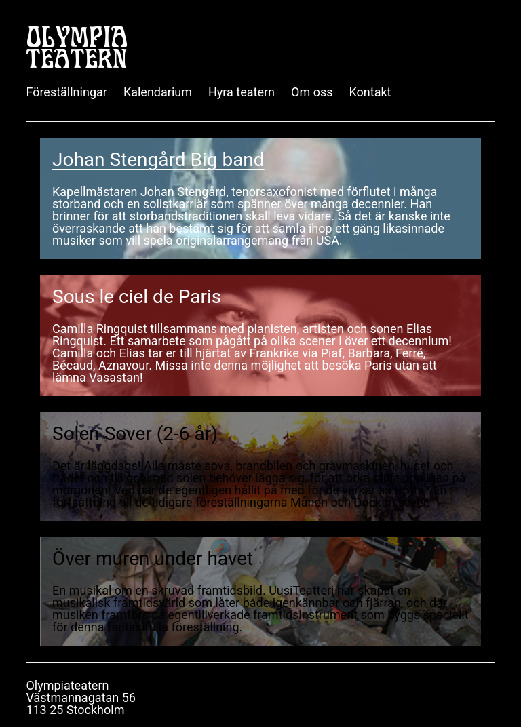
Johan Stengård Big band (158, 160)
